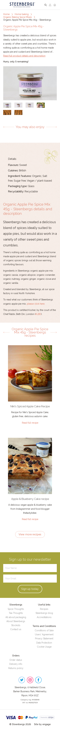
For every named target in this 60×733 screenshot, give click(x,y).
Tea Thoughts (16, 613)
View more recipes (30, 534)
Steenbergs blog (44, 613)
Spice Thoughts (16, 609)
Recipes (44, 609)
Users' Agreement (44, 634)
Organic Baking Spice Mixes (17, 17)
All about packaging (15, 617)
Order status (15, 660)
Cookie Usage (44, 646)
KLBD (38, 314)
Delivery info (15, 664)
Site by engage (42, 724)
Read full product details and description (24, 55)
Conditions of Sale (44, 630)
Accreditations (44, 617)
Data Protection (44, 642)
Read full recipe (30, 422)
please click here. (36, 303)
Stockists (15, 625)
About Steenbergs (15, 621)
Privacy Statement (44, 638)
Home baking (22, 14)
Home (6, 14)
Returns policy (15, 668)
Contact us (15, 629)
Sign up (30, 588)
